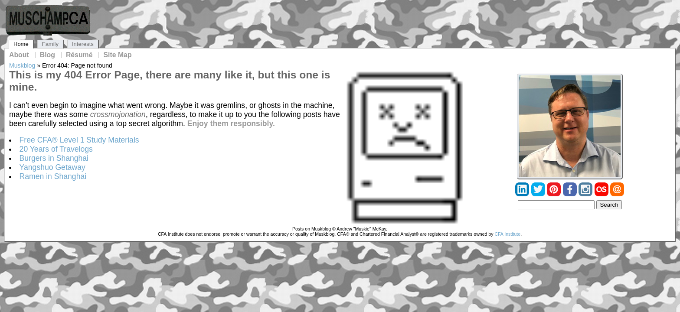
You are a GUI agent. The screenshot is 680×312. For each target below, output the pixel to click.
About (19, 55)
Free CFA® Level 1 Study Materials (79, 140)
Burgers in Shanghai (54, 158)
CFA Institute (507, 234)
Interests (83, 44)
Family (50, 44)
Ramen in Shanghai (53, 176)
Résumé (79, 55)
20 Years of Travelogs (56, 149)
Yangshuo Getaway (52, 167)
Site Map (117, 55)
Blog (47, 55)
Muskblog (22, 65)
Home (21, 44)
